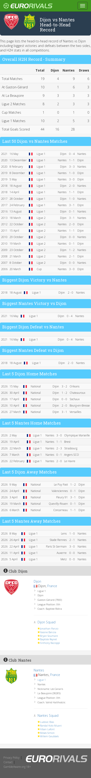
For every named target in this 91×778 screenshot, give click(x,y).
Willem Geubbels (49, 736)
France (52, 586)
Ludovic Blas (47, 722)
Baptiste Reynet (48, 639)
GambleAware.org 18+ (17, 767)
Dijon (37, 581)
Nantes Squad (48, 715)
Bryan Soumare (49, 635)
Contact (8, 762)
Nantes (39, 670)
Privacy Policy (11, 758)
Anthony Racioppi (50, 643)
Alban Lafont (47, 729)
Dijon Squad (47, 622)
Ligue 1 (42, 679)
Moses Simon (47, 732)
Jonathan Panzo (49, 628)
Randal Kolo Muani (51, 725)
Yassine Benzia (48, 632)
